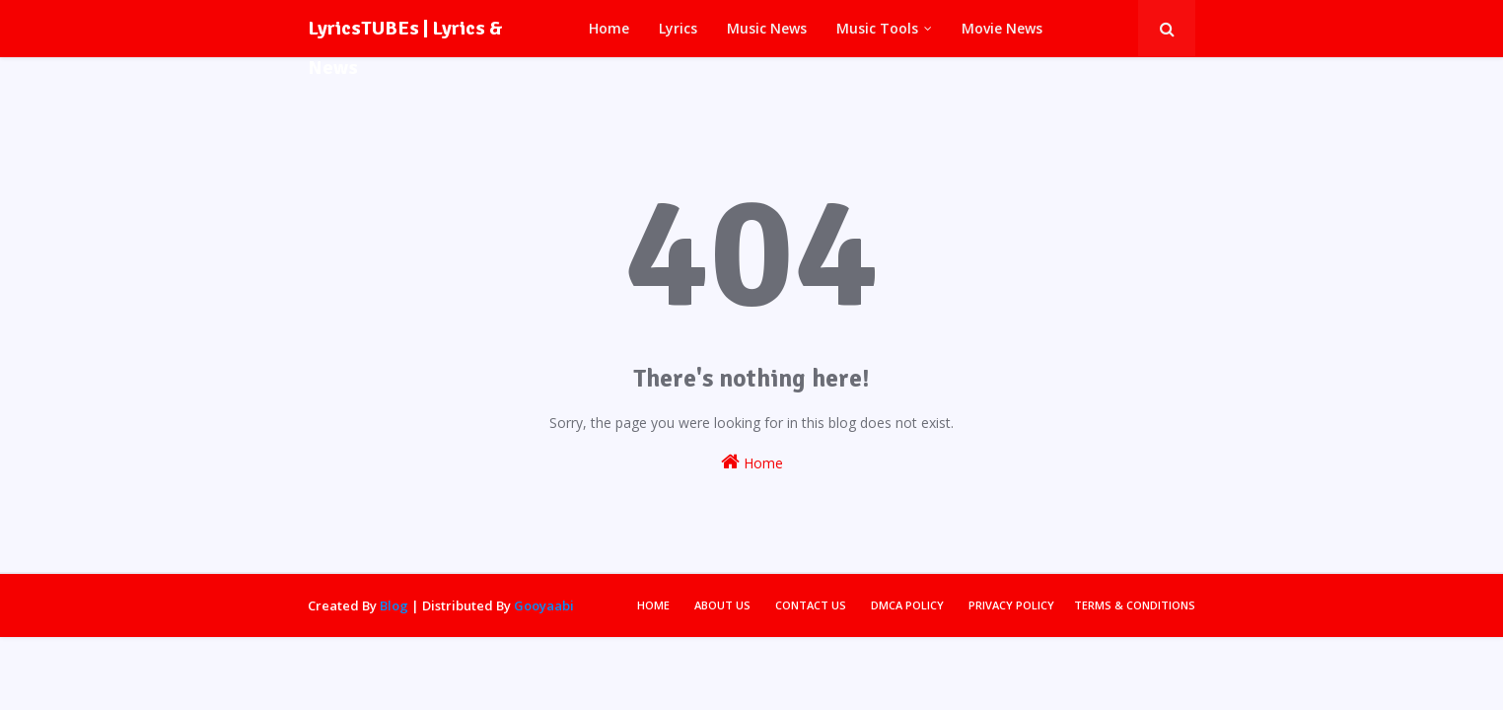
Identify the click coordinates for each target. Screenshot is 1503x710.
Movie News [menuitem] (1002, 28)
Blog (394, 605)
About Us (722, 605)
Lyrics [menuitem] (678, 28)
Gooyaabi (544, 605)
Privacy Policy (1011, 605)
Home (752, 462)
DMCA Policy (907, 605)
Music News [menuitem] (767, 28)
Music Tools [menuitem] (877, 28)
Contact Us (810, 605)
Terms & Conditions (1134, 605)
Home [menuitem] (609, 28)
